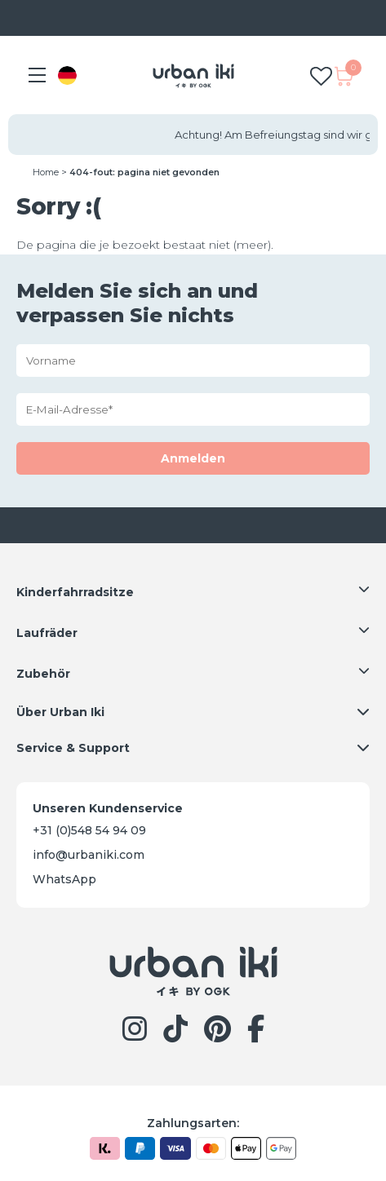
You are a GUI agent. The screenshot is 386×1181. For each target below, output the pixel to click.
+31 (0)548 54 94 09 (89, 830)
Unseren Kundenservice (108, 808)
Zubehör (43, 673)
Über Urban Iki (60, 712)
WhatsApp (64, 879)
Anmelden (193, 458)
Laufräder (47, 633)
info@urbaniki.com (88, 854)
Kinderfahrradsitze (75, 592)
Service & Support (73, 748)
